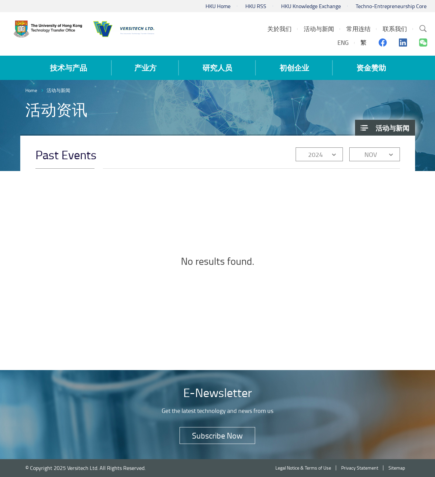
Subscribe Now (217, 435)
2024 (315, 154)
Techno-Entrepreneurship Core (391, 6)
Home (31, 90)
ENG (343, 42)
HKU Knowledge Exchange (311, 6)
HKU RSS (255, 6)
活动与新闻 (58, 90)
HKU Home (218, 6)
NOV (370, 154)
